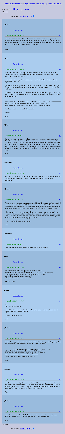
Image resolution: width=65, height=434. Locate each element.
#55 (60, 379)
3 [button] (31, 16)
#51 (60, 244)
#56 (60, 411)
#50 (60, 200)
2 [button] (29, 16)
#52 (60, 267)
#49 (60, 173)
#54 (60, 338)
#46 (60, 35)
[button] (23, 16)
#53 (60, 301)
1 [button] (27, 16)
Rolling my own (19, 9)
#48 (60, 136)
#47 (60, 69)
